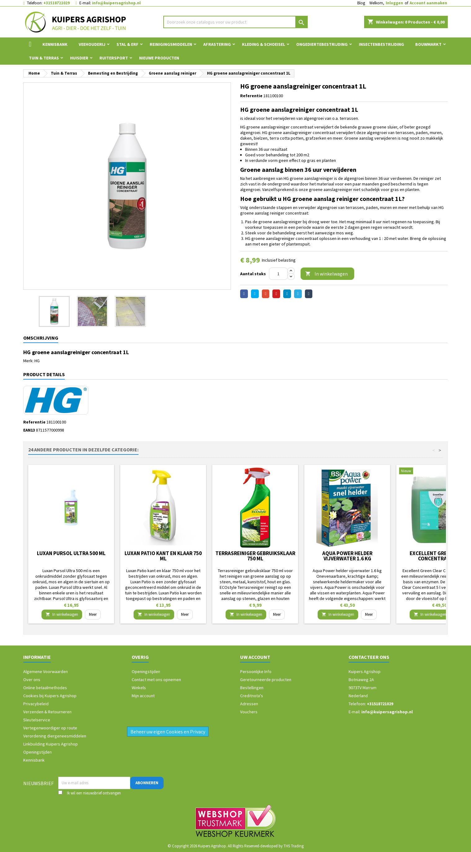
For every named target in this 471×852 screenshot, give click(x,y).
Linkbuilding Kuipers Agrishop (50, 744)
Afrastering (217, 44)
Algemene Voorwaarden (45, 671)
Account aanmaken (428, 3)
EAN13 (29, 430)
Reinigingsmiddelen (171, 44)
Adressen (249, 703)
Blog (361, 3)
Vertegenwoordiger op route (50, 728)
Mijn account (143, 695)
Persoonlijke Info (255, 671)
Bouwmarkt (428, 44)
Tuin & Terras (44, 58)
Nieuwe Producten (159, 58)
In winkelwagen (326, 274)
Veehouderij (92, 44)
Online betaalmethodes (45, 687)
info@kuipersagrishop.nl (116, 3)
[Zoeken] (235, 22)
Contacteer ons (369, 657)
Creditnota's (251, 695)
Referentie (251, 95)
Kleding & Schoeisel (263, 44)
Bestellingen (251, 687)
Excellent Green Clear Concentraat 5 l (439, 556)
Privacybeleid (36, 703)
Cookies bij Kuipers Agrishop (50, 695)
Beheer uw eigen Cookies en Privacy (167, 731)
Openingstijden (37, 752)
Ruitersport (113, 58)
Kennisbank (55, 44)
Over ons (31, 679)
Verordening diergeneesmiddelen (54, 736)
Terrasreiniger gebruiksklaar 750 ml (255, 556)
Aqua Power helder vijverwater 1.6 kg (347, 556)
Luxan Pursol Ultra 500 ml (71, 553)
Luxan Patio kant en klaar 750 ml (163, 556)
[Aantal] (278, 273)
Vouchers (249, 712)
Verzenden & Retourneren (47, 712)
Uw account (255, 657)
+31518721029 (56, 3)
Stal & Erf (128, 44)
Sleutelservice (36, 720)
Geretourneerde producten (265, 679)
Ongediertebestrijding (322, 44)
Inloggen (394, 3)
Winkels (139, 687)
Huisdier (79, 58)
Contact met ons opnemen (156, 679)
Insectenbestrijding (381, 44)
